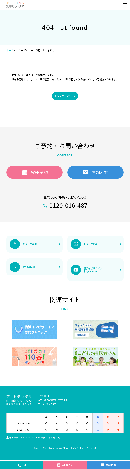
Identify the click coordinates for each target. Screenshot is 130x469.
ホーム (10, 50)
